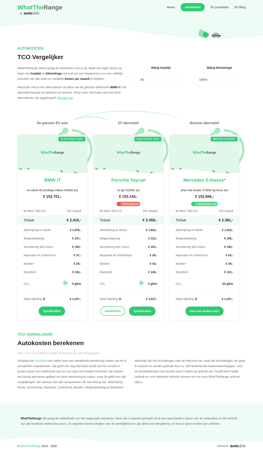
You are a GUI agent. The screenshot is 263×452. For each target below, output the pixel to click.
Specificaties (52, 311)
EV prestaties (219, 7)
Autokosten (193, 7)
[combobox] (158, 79)
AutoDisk (40, 361)
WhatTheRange (30, 446)
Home (171, 7)
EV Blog (240, 7)
